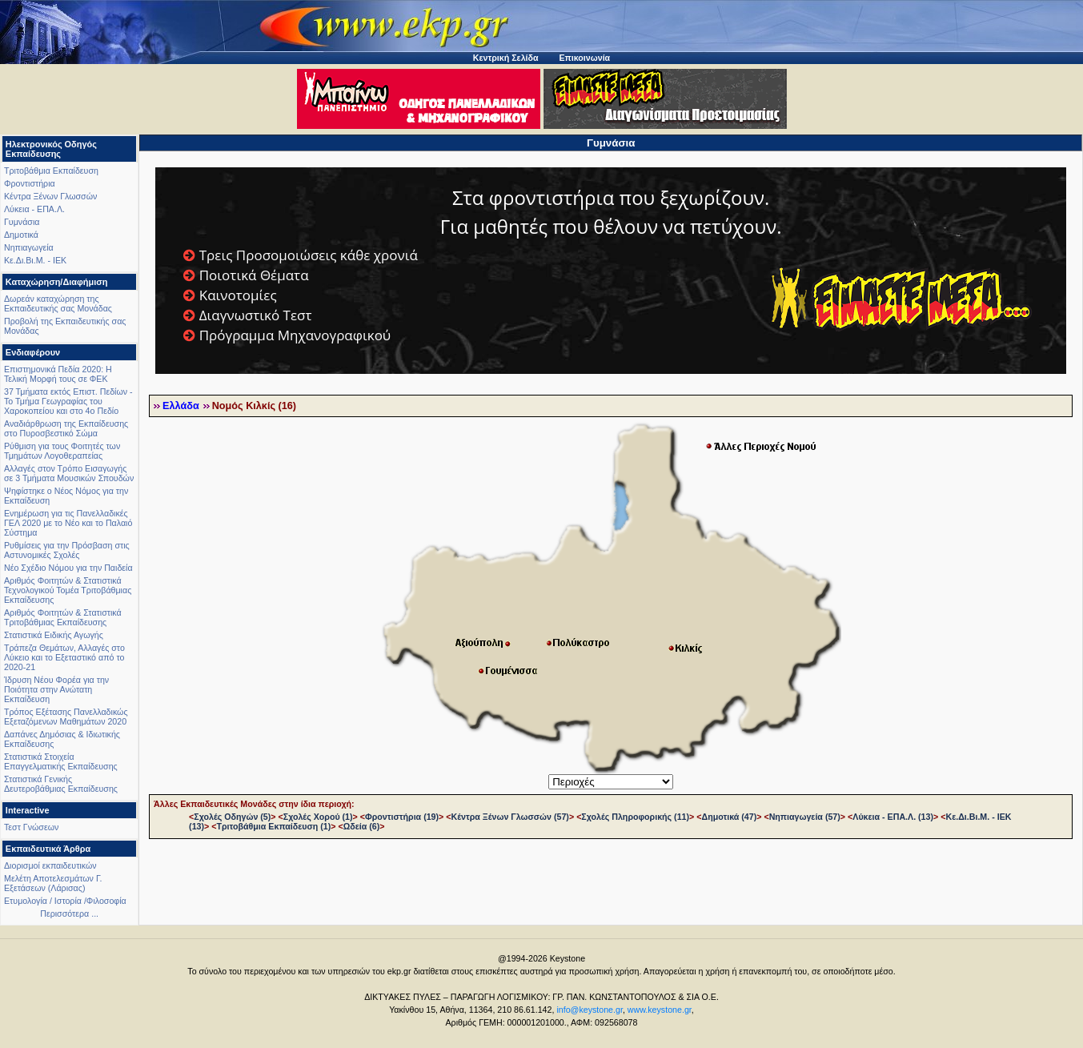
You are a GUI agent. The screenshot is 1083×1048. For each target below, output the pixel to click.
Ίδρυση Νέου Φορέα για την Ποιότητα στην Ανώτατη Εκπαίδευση (56, 689)
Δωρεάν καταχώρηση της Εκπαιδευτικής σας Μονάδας (58, 303)
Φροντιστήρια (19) (402, 816)
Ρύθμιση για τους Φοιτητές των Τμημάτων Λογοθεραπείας (62, 450)
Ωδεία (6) (361, 826)
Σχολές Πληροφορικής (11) (635, 816)
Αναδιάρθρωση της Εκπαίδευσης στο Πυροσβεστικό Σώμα (66, 428)
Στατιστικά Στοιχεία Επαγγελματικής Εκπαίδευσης (61, 761)
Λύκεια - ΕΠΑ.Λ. (34, 209)
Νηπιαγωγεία (29, 247)
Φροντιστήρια (29, 183)
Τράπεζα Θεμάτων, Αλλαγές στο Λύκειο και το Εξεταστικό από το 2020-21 (64, 657)
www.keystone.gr (660, 1009)
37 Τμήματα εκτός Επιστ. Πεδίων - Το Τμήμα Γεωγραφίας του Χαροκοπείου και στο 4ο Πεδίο (68, 401)
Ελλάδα (180, 406)
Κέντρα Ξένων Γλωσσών (50, 196)
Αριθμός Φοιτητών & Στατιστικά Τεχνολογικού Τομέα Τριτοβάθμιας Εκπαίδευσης (67, 590)
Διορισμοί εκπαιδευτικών (50, 865)
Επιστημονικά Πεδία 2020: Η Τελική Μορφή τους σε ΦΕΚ (58, 373)
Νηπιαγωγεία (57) (804, 816)
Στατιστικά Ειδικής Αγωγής (53, 635)
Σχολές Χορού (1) (318, 816)
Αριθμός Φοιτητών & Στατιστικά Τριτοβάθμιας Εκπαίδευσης (63, 617)
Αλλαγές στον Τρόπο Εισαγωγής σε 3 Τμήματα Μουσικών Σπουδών (69, 473)
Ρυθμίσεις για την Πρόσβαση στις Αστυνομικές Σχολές (67, 550)
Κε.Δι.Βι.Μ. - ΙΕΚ (35, 260)
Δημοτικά (21, 234)
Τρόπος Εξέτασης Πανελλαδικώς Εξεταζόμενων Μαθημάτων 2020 (66, 716)
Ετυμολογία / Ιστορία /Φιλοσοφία (65, 900)
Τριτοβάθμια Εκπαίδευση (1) (274, 826)
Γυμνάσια (21, 222)
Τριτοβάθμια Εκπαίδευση (51, 170)
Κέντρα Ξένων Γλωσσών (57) (510, 816)
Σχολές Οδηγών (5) (232, 816)
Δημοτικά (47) (729, 816)
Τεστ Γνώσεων (31, 827)
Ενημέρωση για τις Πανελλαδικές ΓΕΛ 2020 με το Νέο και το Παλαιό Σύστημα (68, 522)
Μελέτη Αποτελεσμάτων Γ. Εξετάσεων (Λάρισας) (53, 883)
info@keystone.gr (589, 1009)
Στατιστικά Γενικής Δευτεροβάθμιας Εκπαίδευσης (61, 783)
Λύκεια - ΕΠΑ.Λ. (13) (892, 816)
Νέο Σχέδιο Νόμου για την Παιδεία (68, 567)
